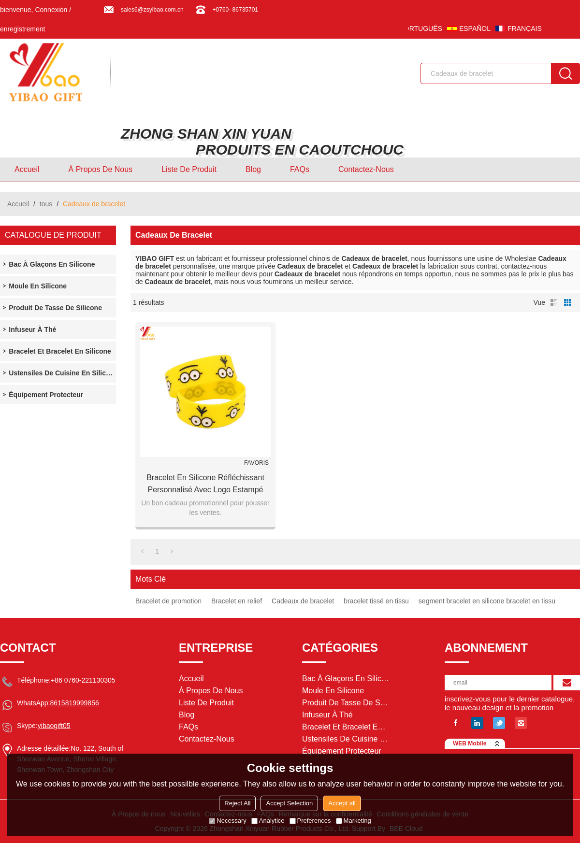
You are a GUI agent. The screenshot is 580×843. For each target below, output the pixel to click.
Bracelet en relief (236, 601)
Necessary (227, 820)
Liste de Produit (189, 169)
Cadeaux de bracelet (303, 601)
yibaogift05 (54, 725)
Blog (253, 169)
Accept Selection (289, 803)
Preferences (310, 820)
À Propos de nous (101, 169)
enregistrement (22, 29)
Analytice (268, 820)
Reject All (237, 803)
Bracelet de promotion (168, 601)
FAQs (299, 169)
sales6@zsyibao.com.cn (152, 9)
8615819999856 (74, 703)
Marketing (353, 820)
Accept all (341, 803)
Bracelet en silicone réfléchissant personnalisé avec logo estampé (205, 483)
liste (554, 302)
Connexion (51, 10)
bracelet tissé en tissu (376, 601)
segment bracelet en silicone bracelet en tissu (487, 601)
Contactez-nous (366, 169)
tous (46, 204)
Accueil (27, 169)
